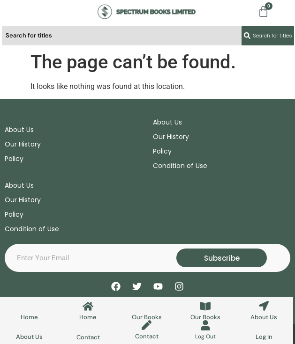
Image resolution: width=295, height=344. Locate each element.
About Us (263, 317)
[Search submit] (268, 35)
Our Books (147, 317)
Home (29, 317)
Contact (88, 337)
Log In (264, 337)
